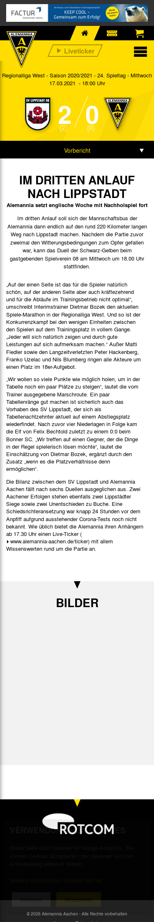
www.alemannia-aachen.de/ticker (49, 541)
